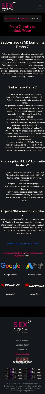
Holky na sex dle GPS (13, 384)
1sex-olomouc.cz (32, 253)
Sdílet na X (22, 349)
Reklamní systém (35, 275)
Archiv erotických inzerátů (30, 384)
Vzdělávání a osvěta (29, 386)
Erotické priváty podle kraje (13, 386)
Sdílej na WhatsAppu (22, 340)
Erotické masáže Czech (29, 388)
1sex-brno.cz (19, 253)
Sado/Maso (25, 19)
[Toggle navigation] (40, 6)
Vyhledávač (10, 294)
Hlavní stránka (11, 19)
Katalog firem (34, 294)
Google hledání (10, 275)
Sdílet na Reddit (22, 345)
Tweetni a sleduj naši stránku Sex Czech (22, 244)
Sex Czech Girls (15, 388)
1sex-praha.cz (7, 253)
